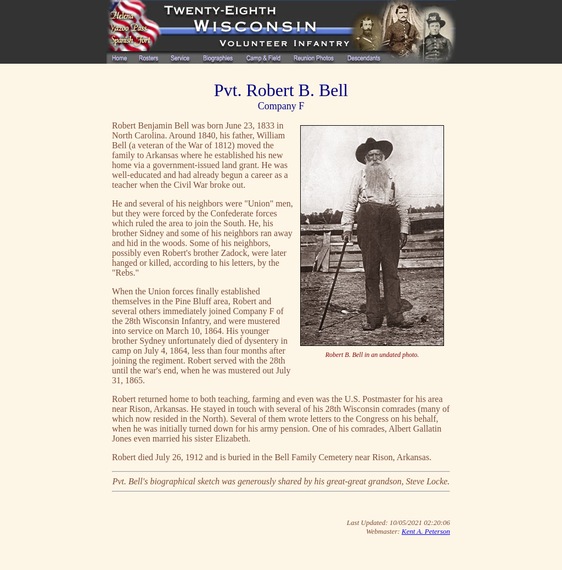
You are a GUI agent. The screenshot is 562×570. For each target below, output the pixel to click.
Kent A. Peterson (426, 531)
